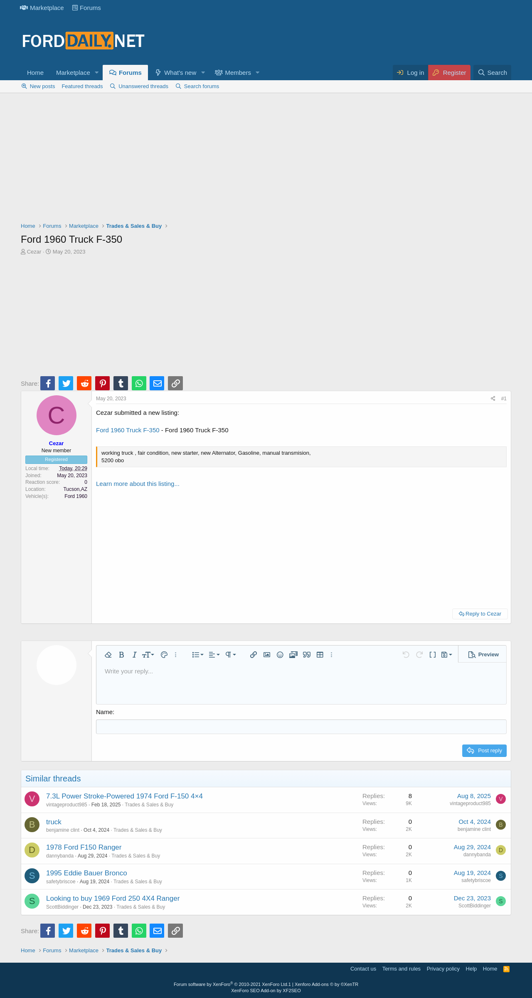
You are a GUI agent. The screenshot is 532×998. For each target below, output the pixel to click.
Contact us (363, 969)
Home (35, 72)
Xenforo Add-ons (326, 984)
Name (104, 711)
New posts (42, 86)
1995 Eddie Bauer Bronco (86, 873)
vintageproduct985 (66, 805)
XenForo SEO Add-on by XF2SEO (266, 990)
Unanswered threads (143, 86)
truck (54, 822)
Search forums (201, 86)
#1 (504, 399)
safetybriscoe (61, 882)
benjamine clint (62, 830)
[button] (97, 72)
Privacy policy (443, 969)
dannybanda (60, 856)
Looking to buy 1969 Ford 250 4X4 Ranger (113, 898)
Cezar (34, 252)
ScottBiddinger (62, 907)
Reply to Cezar (483, 614)
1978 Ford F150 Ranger (83, 847)
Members (238, 72)
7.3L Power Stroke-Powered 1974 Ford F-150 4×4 (124, 796)
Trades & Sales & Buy (149, 805)
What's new (180, 72)
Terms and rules (401, 969)
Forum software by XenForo (231, 984)
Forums (86, 7)
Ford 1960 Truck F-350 (128, 430)
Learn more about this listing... (138, 483)
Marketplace (42, 7)
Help (471, 969)
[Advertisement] (266, 159)
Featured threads (82, 86)
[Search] (492, 72)
